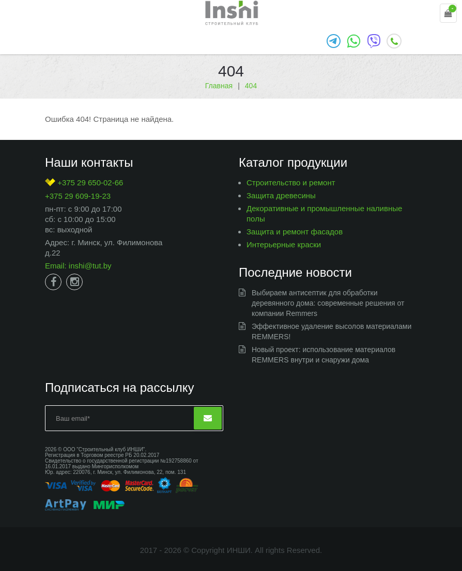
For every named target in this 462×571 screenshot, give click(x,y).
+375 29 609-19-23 (78, 196)
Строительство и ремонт (291, 182)
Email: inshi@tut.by (78, 265)
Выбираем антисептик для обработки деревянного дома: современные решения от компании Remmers (328, 303)
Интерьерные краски (284, 244)
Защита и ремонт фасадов (295, 231)
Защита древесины (281, 195)
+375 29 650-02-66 (84, 182)
